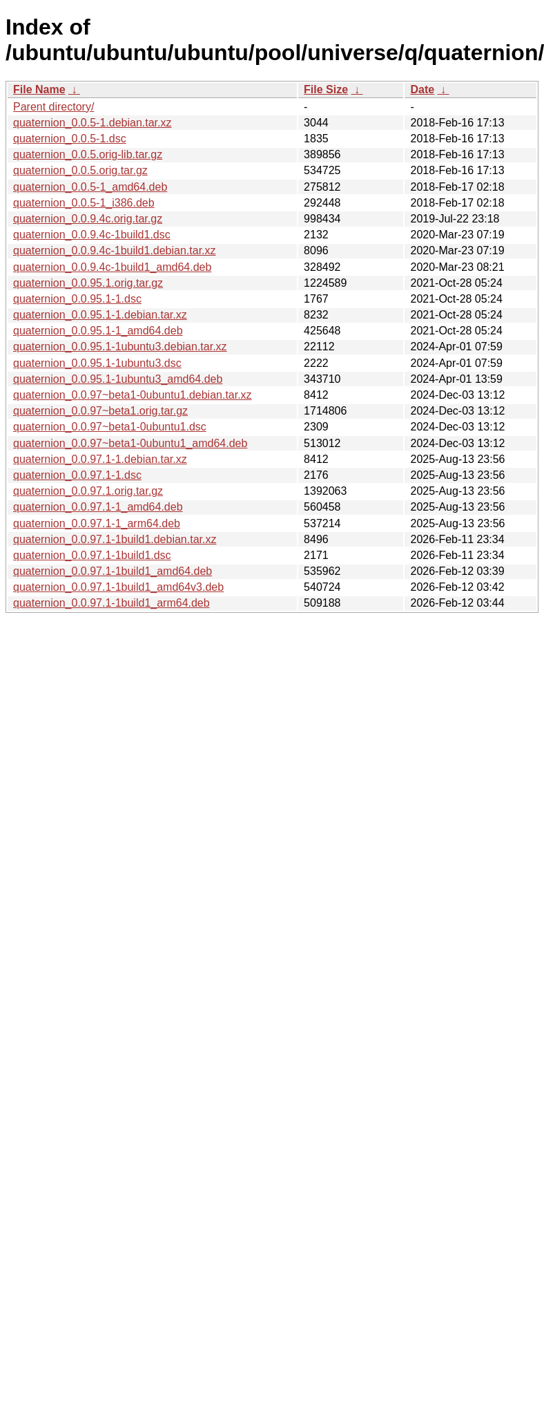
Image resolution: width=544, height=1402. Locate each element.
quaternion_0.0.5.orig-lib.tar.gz (87, 154)
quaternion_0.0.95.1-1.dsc (77, 299)
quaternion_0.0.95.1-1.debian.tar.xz (100, 315)
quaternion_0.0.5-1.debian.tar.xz (92, 123)
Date (422, 89)
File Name (39, 89)
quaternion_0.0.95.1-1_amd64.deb (98, 331)
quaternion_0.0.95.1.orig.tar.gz (88, 283)
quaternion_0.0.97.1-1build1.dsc (92, 555)
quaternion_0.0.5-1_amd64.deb (90, 187)
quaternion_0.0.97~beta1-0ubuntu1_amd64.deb (130, 443)
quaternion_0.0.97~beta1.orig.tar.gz (100, 411)
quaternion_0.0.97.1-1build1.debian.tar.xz (114, 539)
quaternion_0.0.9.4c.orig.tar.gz (87, 219)
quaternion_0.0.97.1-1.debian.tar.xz (100, 459)
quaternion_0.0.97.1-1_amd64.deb (98, 507)
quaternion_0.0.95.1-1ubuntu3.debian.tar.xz (120, 346)
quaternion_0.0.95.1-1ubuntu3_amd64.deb (117, 379)
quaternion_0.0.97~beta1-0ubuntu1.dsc (109, 427)
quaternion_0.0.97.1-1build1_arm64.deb (111, 603)
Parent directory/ (53, 107)
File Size (326, 89)
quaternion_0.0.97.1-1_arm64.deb (96, 523)
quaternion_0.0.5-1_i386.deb (84, 203)
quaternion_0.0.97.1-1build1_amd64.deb (112, 571)
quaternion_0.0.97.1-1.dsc (77, 475)
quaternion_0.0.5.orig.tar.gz (80, 170)
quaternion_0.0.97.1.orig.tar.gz (88, 491)
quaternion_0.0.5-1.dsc (69, 138)
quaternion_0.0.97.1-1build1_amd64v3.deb (118, 587)
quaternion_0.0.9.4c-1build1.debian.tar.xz (114, 250)
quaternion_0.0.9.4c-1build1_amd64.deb (112, 267)
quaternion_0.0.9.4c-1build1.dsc (92, 234)
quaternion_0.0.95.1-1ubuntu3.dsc (97, 363)
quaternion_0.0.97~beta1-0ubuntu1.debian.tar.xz (132, 395)
